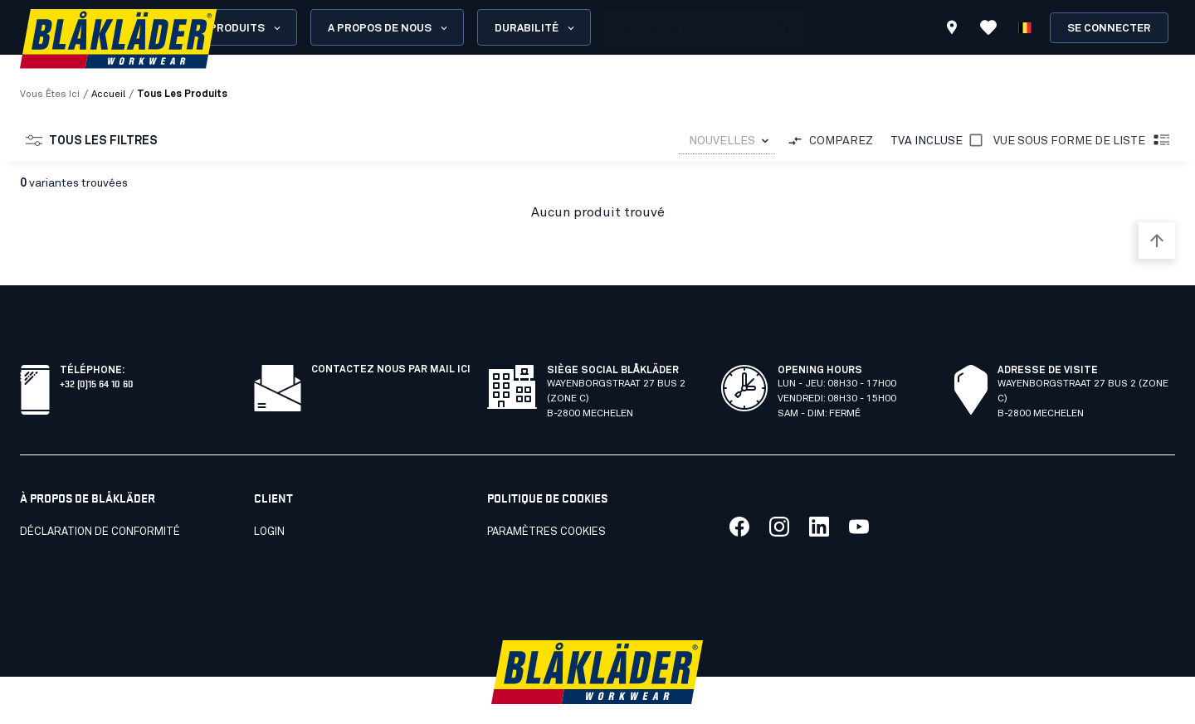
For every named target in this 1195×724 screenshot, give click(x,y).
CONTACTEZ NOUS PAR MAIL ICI (391, 333)
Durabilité (536, 28)
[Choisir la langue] (1025, 27)
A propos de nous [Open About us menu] (389, 28)
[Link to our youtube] (859, 490)
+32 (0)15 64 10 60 (97, 346)
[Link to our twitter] (779, 490)
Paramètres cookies (546, 495)
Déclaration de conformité (100, 495)
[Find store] (952, 30)
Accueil (108, 95)
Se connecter (1109, 28)
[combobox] (727, 141)
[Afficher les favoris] (988, 27)
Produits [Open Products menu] (246, 28)
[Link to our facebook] (739, 490)
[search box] (686, 27)
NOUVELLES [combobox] (722, 141)
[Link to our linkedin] (819, 490)
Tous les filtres (92, 141)
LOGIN (269, 495)
